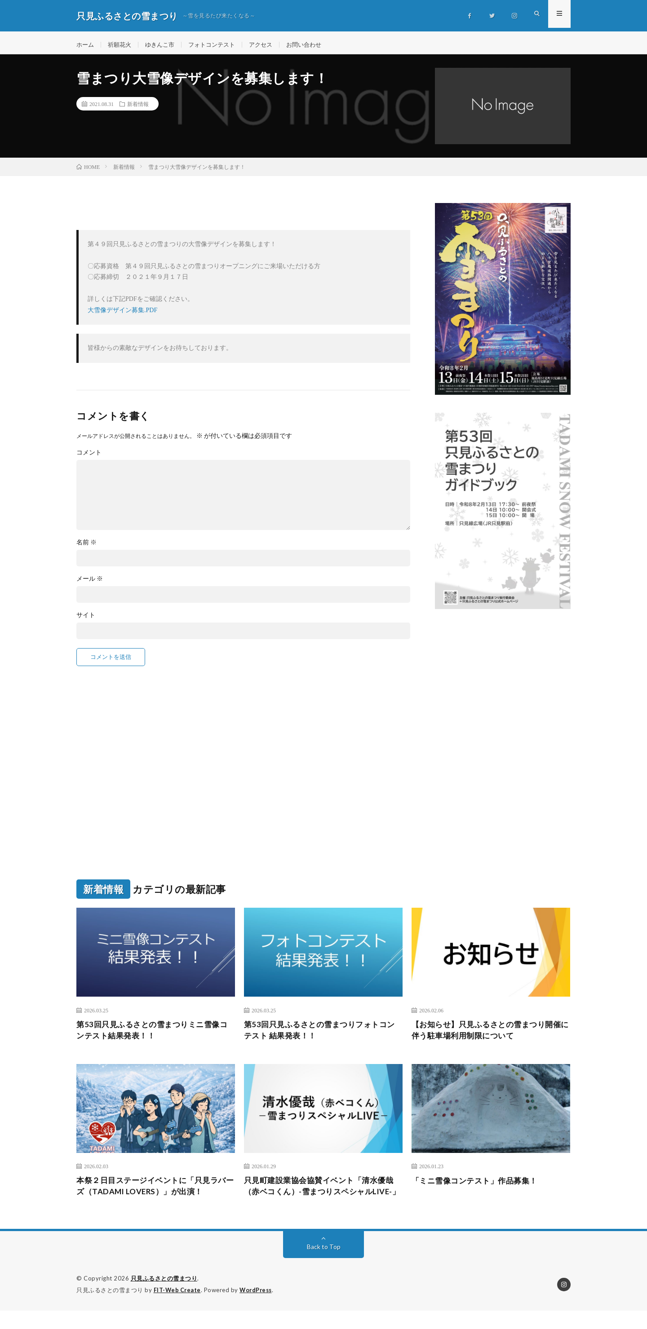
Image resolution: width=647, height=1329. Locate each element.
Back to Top (324, 1266)
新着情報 (138, 108)
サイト (85, 619)
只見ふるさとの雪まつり (164, 1297)
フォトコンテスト (219, 45)
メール (89, 583)
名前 (86, 546)
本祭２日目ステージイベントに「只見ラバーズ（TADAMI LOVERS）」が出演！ (155, 1192)
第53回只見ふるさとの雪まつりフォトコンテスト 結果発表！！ (319, 1035)
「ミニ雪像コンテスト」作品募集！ (478, 1186)
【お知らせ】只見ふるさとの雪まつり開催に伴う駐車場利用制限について (491, 1035)
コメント (89, 457)
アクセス (270, 45)
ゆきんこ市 (164, 45)
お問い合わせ (316, 45)
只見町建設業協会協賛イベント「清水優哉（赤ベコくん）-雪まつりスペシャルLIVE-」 (323, 1198)
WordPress (258, 1308)
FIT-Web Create (178, 1308)
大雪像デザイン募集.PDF (122, 314)
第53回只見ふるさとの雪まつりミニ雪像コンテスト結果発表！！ (151, 1035)
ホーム (85, 45)
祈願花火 (121, 45)
